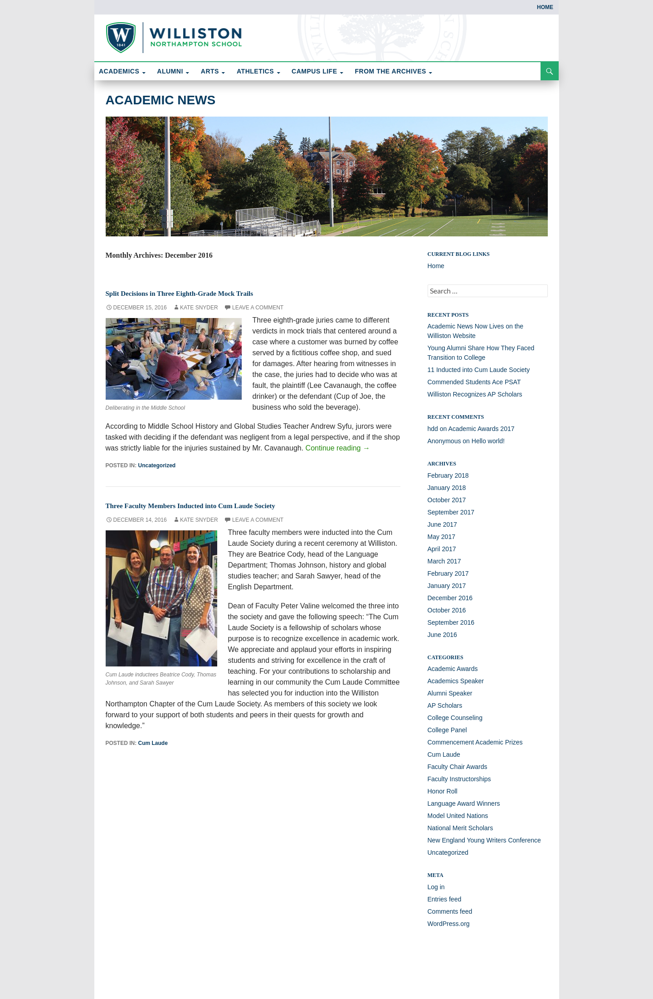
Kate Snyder (199, 307)
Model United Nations (458, 815)
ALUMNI (170, 71)
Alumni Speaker (450, 693)
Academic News (161, 100)
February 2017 (448, 573)
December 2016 (450, 598)
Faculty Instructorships (459, 779)
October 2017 (447, 500)
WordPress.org (449, 923)
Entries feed (445, 899)
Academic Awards (453, 668)
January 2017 (447, 585)
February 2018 (448, 475)
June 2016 (442, 634)
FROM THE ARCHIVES (390, 71)
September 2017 (451, 512)
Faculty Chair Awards (457, 766)
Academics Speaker (456, 681)
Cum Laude (153, 743)
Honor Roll (443, 791)
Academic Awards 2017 (481, 428)
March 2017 (444, 561)
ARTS (210, 71)
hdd (433, 428)
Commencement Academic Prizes (475, 742)
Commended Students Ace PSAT (474, 382)
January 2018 (447, 487)
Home (545, 7)
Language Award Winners (464, 803)
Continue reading (338, 448)
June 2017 (442, 524)
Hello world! (488, 441)
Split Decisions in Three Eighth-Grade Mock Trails (204, 293)
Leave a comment (257, 307)
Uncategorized (157, 465)
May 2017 (441, 536)
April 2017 (442, 549)
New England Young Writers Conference (484, 840)
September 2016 (451, 622)
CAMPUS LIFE (314, 71)
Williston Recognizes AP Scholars (475, 394)
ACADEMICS (119, 71)
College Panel (447, 730)
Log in (436, 887)
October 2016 (447, 610)
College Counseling (455, 717)
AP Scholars (445, 705)
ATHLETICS (255, 71)
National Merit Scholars (460, 828)
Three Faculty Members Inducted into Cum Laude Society (219, 505)
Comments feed (450, 911)
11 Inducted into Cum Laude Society (479, 369)
